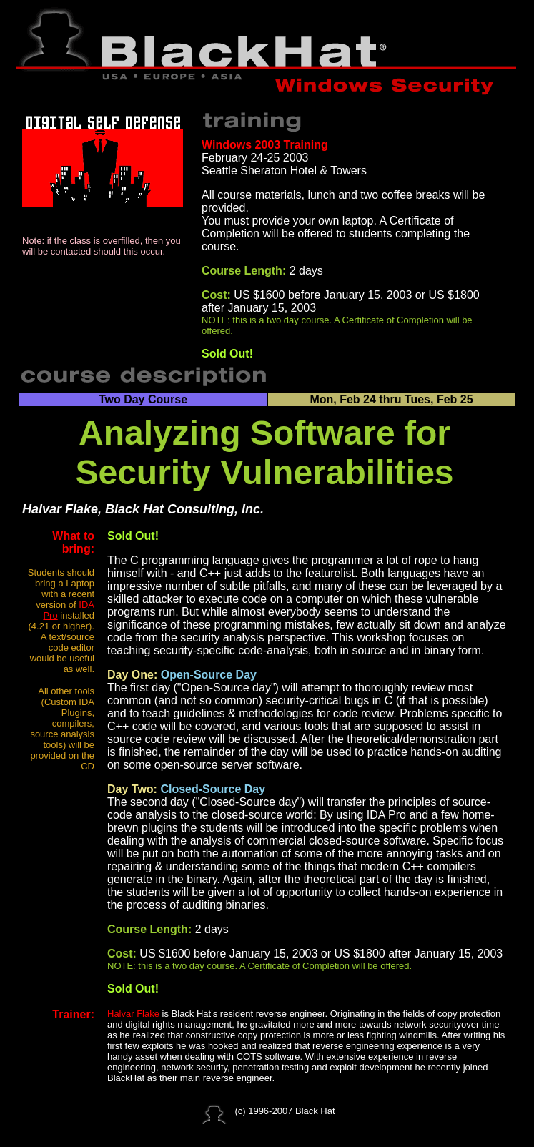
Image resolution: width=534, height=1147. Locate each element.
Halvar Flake (133, 1013)
